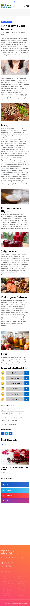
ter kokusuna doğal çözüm (9, 424)
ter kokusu (14, 420)
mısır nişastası (13, 417)
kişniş (20, 413)
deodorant (10, 410)
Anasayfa (4, 12)
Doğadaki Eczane (13, 12)
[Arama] (25, 6)
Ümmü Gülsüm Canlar (11, 32)
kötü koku (4, 417)
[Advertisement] (15, 522)
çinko (3, 410)
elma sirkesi (5, 413)
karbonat (13, 413)
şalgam (22, 417)
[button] (2, 444)
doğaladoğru (19, 410)
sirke (3, 420)
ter (8, 420)
